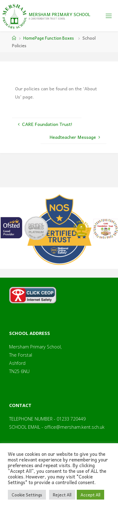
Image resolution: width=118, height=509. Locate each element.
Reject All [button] (62, 494)
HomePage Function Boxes (48, 38)
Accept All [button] (90, 494)
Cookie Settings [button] (27, 494)
